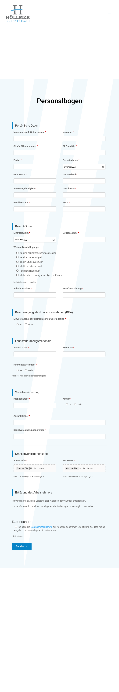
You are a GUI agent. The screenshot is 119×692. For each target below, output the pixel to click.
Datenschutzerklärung (41, 527)
